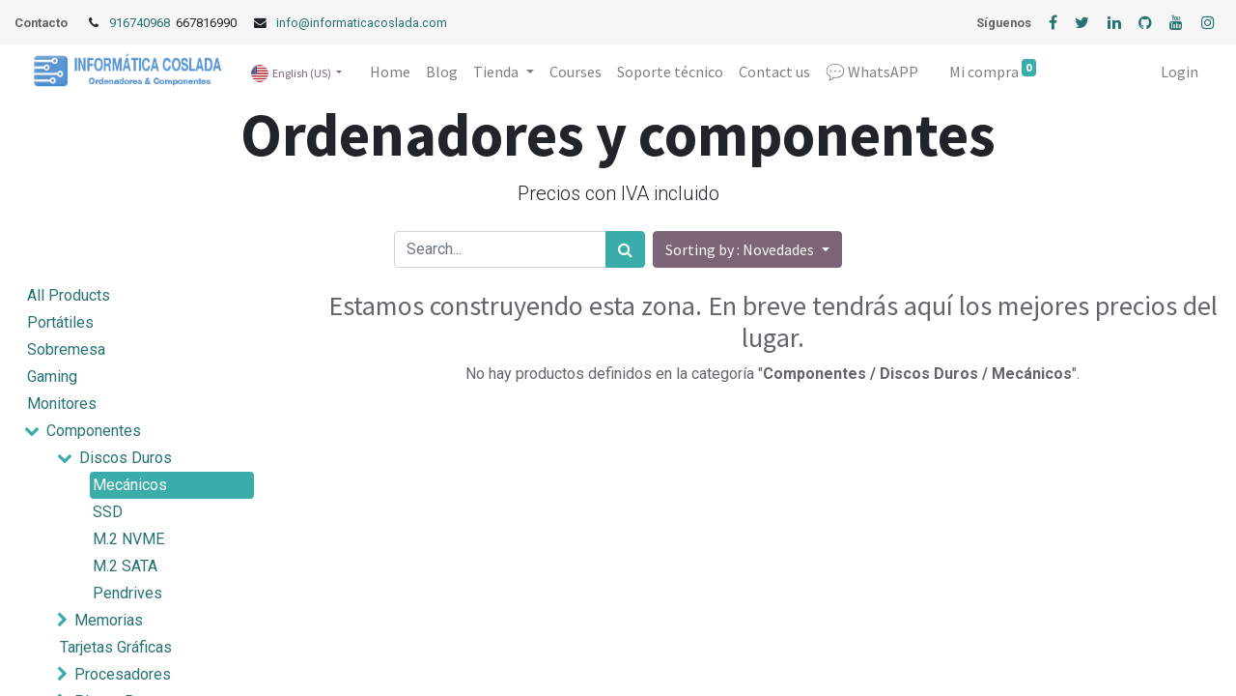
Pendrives (127, 593)
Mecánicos (130, 485)
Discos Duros (125, 458)
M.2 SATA (125, 566)
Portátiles (60, 322)
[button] (747, 249)
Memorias (108, 620)
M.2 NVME (128, 539)
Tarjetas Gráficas (116, 647)
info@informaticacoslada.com (361, 22)
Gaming (52, 376)
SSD (108, 512)
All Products (68, 295)
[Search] (625, 249)
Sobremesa (66, 349)
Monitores (62, 403)
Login (1179, 71)
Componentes (93, 430)
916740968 (141, 22)
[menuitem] (390, 71)
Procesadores (122, 674)
